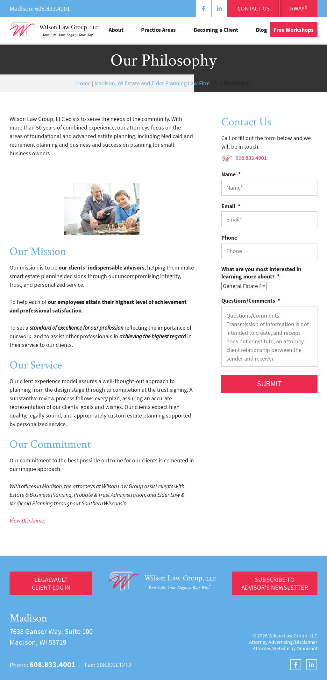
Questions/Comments (250, 300)
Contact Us (249, 9)
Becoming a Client (227, 31)
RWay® (297, 9)
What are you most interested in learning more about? (261, 272)
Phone (229, 237)
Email (230, 206)
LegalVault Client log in (51, 584)
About (149, 31)
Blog (261, 31)
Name (231, 174)
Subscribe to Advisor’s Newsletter (273, 584)
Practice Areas (181, 31)
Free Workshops (294, 31)
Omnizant (306, 649)
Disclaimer (306, 643)
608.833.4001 (52, 8)
